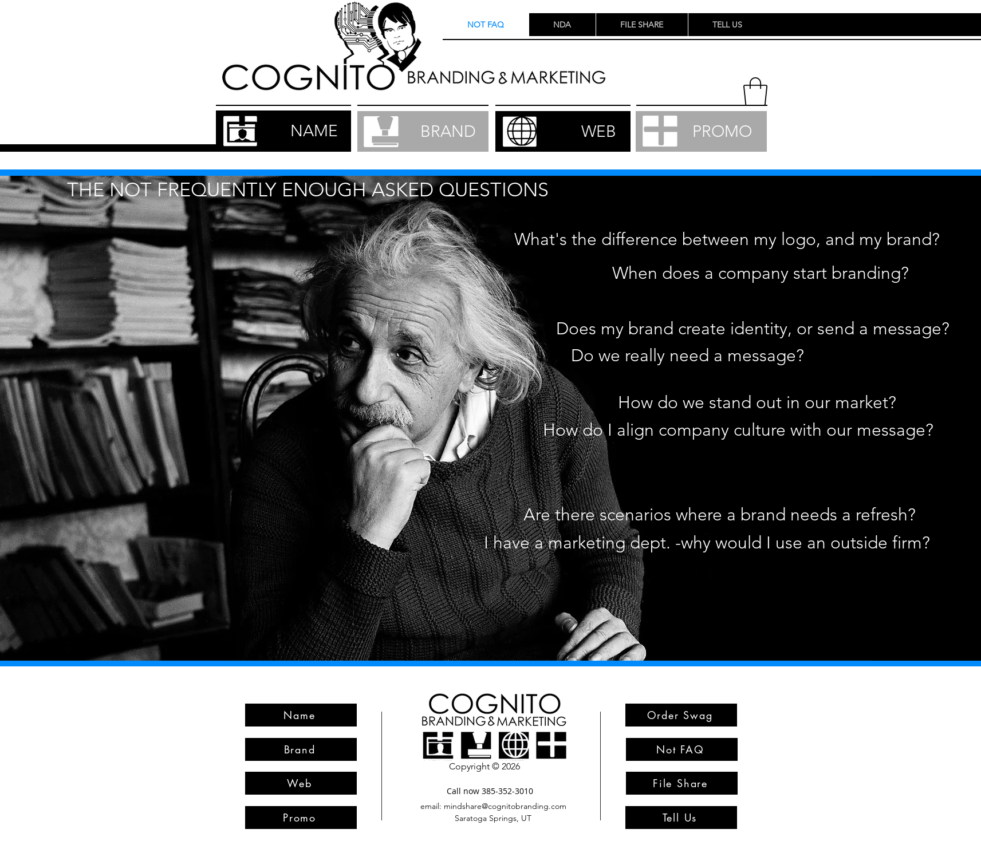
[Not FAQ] (682, 749)
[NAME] (283, 131)
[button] (755, 91)
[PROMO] (701, 131)
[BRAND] (422, 131)
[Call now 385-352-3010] (490, 791)
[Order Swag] (681, 715)
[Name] (301, 715)
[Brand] (301, 749)
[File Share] (682, 783)
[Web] (301, 783)
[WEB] (563, 131)
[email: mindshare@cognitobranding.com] (493, 806)
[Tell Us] (681, 817)
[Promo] (301, 817)
